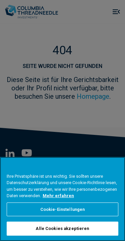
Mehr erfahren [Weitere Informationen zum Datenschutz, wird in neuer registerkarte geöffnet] (58, 195)
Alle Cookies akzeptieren (62, 228)
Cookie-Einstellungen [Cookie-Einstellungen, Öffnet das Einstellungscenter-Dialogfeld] (62, 209)
